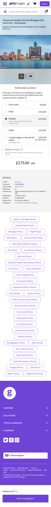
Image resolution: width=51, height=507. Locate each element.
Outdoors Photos (25, 346)
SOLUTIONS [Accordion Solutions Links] (25, 425)
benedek (18, 191)
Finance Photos (34, 303)
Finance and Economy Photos (25, 309)
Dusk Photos (15, 303)
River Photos (37, 352)
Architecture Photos (33, 260)
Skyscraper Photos (25, 364)
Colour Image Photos (25, 284)
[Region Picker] (25, 465)
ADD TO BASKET (25, 170)
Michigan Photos (15, 241)
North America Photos (25, 340)
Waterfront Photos (35, 383)
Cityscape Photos (34, 278)
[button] (25, 52)
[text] (25, 11)
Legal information (35, 479)
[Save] (21, 76)
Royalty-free (19, 196)
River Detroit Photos (25, 358)
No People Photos (25, 334)
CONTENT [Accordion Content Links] (25, 417)
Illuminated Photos (25, 327)
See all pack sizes (14, 142)
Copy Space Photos (25, 290)
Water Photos (13, 383)
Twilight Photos (16, 377)
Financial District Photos (25, 315)
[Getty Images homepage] (17, 3)
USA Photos (35, 377)
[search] (6, 11)
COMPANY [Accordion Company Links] (25, 440)
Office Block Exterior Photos (25, 253)
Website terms (9, 477)
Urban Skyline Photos (25, 235)
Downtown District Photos (25, 297)
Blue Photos (12, 247)
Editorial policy (23, 477)
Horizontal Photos (25, 321)
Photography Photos (16, 352)
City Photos (13, 278)
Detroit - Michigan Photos (25, 229)
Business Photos (25, 266)
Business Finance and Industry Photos (25, 272)
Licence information (18, 479)
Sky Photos (13, 260)
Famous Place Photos (33, 247)
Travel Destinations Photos (25, 371)
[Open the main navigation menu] (5, 3)
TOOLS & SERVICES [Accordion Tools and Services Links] (25, 432)
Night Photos (36, 241)
